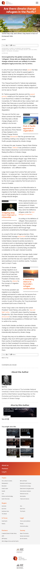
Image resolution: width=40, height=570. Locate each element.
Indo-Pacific (4, 521)
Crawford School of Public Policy (9, 533)
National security (23, 50)
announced (13, 136)
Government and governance (22, 48)
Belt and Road (23, 481)
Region (4, 503)
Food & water (5, 488)
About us (5, 465)
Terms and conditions (25, 521)
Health (3, 491)
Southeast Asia (5, 511)
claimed (14, 147)
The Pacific (9, 51)
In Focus (4, 518)
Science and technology (7, 496)
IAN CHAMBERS (11, 436)
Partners (5, 468)
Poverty (3, 524)
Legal (22, 518)
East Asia (4, 509)
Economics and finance (25, 483)
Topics (4, 478)
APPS (3, 536)
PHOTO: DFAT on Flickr (6, 30)
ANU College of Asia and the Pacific (10, 541)
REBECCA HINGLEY (11, 446)
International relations (8, 50)
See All (4, 419)
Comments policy (24, 526)
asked (29, 70)
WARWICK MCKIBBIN (25, 456)
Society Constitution (24, 536)
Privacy (21, 524)
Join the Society (23, 538)
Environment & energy (8, 48)
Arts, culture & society (7, 481)
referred (14, 281)
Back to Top (5, 358)
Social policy (23, 496)
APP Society (4, 538)
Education (4, 486)
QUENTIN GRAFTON (25, 436)
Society (22, 531)
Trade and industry (24, 499)
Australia (4, 506)
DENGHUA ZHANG (25, 446)
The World (15, 51)
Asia (21, 506)
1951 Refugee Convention (26, 213)
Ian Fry (4, 40)
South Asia (22, 509)
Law (17, 50)
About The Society (24, 533)
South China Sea (6, 499)
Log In (4, 472)
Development (5, 483)
